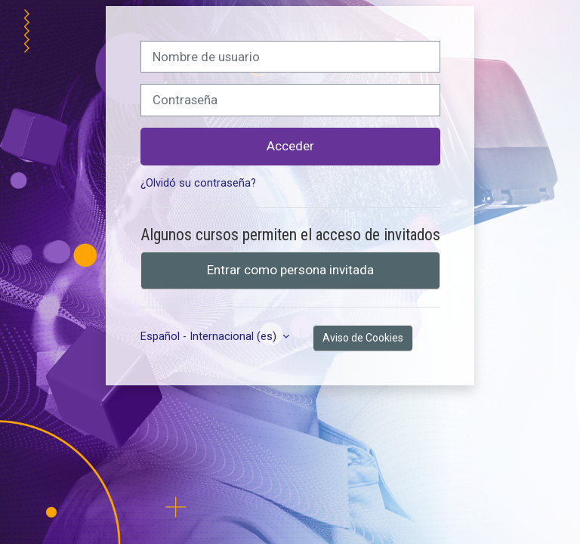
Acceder (290, 145)
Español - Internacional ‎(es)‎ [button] (209, 336)
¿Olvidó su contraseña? (198, 183)
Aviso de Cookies (362, 338)
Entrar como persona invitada (290, 269)
